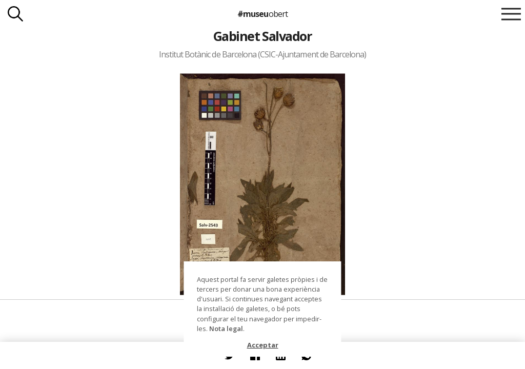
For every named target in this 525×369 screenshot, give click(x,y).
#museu (262, 13)
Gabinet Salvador (262, 36)
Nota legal (226, 328)
